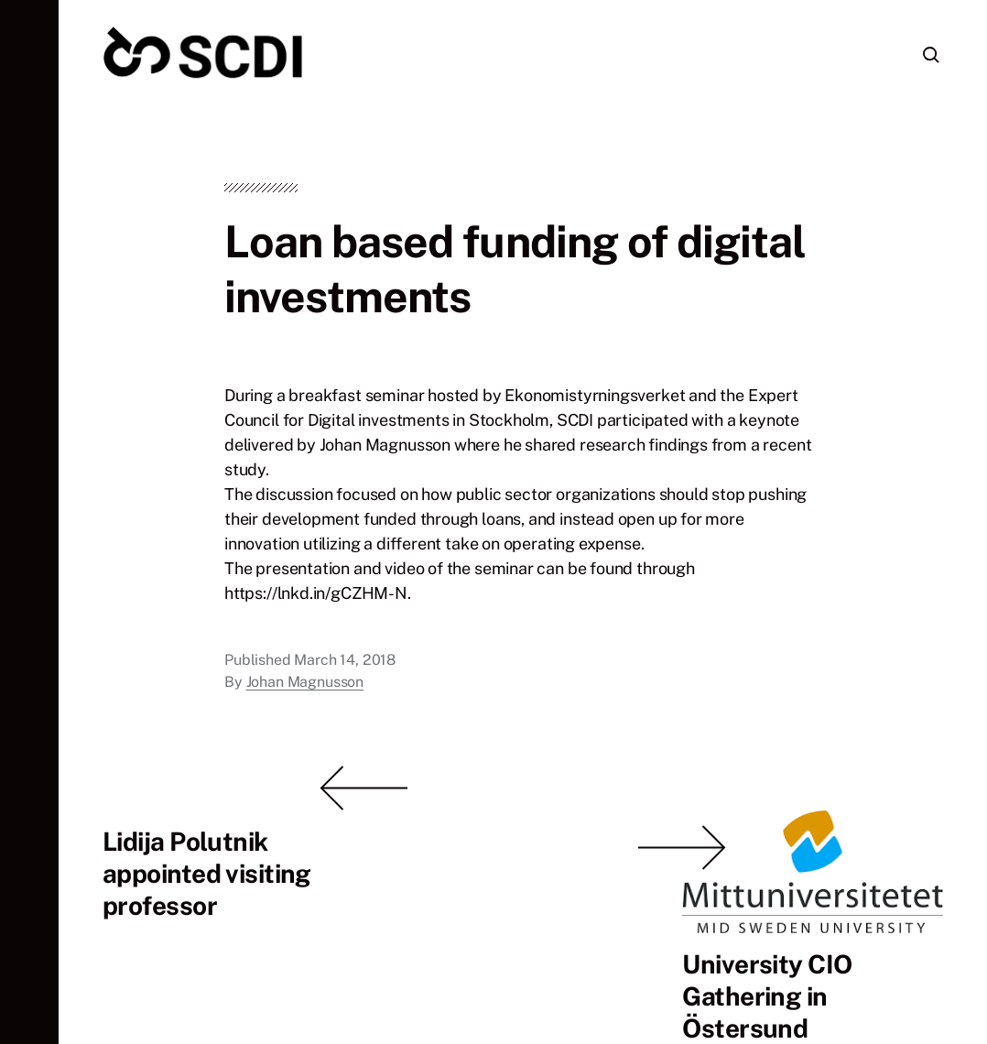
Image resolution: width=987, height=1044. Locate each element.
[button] (29, 522)
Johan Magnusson (305, 707)
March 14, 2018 (345, 685)
